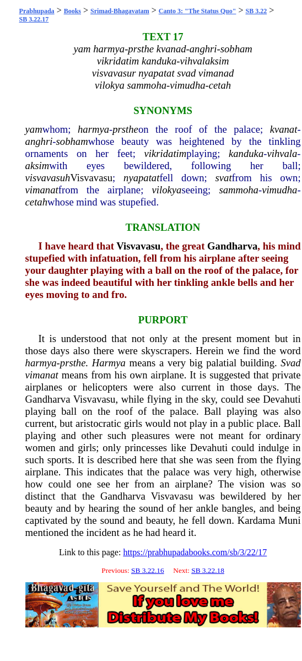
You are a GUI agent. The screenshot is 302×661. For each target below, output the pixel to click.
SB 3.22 (256, 11)
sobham (72, 141)
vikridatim (165, 153)
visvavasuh (48, 177)
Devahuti (281, 399)
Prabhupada (37, 11)
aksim (37, 165)
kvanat (284, 129)
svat (223, 177)
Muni (289, 520)
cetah (36, 202)
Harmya (109, 363)
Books (72, 11)
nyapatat (141, 177)
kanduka (246, 153)
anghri (39, 141)
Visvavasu (91, 177)
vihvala (282, 153)
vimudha (279, 190)
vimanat (41, 190)
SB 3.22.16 (147, 570)
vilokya (167, 190)
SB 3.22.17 (34, 19)
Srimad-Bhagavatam (119, 11)
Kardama (256, 520)
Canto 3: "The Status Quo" (197, 11)
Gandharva (232, 246)
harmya (93, 129)
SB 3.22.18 (207, 570)
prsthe (125, 129)
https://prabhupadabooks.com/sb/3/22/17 (195, 552)
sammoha (238, 190)
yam (33, 129)
